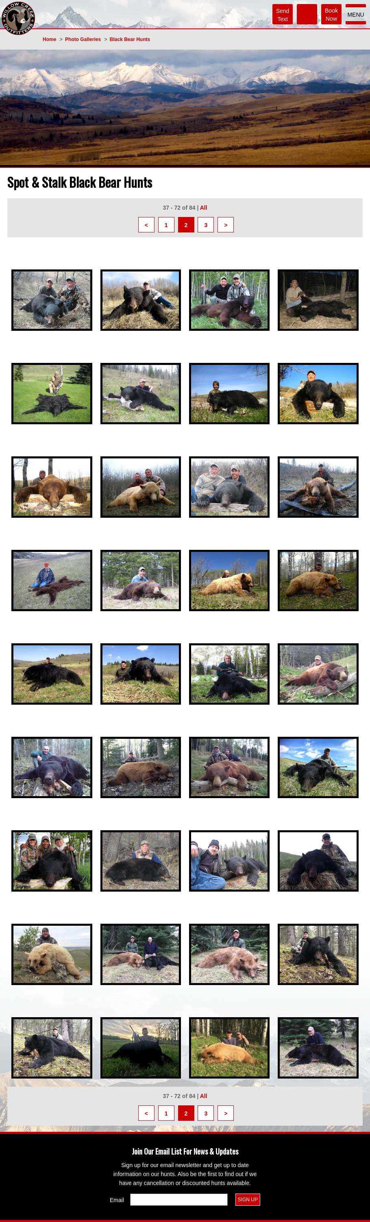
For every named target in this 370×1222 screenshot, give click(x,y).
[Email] (179, 1200)
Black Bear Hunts (130, 39)
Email (117, 1200)
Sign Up (248, 1199)
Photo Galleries (83, 39)
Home (49, 39)
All (203, 207)
